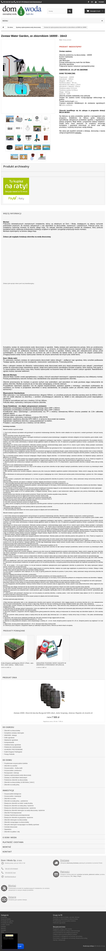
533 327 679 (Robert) (11, 868)
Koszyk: (95, 11)
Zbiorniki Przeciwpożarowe (13, 813)
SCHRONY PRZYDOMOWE (13, 749)
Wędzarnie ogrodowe (11, 740)
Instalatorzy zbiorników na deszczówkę (65, 919)
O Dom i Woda (10, 837)
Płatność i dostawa (13, 842)
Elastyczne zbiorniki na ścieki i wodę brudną (18, 803)
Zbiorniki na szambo (10, 766)
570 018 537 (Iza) (10, 872)
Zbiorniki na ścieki (10, 798)
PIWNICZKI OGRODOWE (12, 747)
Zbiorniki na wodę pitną (11, 784)
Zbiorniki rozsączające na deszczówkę (16, 822)
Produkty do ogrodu (7, 921)
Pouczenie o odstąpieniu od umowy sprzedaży (67, 936)
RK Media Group (100, 946)
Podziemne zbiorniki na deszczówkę (16, 780)
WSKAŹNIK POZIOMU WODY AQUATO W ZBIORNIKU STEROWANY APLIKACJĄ (51, 664)
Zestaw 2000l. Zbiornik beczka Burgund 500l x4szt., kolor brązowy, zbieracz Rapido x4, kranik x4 (53, 713)
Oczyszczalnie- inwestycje (12, 796)
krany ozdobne (66, 105)
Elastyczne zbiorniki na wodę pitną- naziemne (19, 805)
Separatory (7, 829)
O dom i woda (5, 924)
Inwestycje (8, 790)
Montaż (7, 847)
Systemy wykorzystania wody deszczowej (17, 775)
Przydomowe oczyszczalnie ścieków (16, 763)
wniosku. (78, 133)
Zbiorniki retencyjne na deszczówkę (15, 820)
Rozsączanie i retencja (11, 773)
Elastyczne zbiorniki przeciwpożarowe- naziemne (20, 808)
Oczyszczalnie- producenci (13, 770)
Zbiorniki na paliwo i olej (12, 831)
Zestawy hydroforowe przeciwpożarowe (17, 815)
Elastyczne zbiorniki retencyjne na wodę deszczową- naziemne (24, 810)
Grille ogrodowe (9, 737)
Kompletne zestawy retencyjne (14, 733)
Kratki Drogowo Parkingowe (13, 752)
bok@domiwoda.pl (10, 876)
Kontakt (101, 2)
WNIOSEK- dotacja (10, 735)
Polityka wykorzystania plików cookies (65, 934)
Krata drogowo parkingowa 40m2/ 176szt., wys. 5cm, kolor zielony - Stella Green (17, 664)
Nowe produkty (6, 919)
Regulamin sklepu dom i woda (62, 929)
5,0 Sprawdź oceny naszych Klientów (8, 937)
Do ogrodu (8, 727)
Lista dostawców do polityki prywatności (65, 933)
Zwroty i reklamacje (59, 940)
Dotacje (12, 897)
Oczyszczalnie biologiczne (12, 794)
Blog (2, 932)
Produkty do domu (7, 923)
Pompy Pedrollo (9, 754)
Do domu (7, 760)
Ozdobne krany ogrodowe (12, 745)
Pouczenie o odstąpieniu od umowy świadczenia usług (70, 938)
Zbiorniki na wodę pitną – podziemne (16, 801)
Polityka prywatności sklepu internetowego (66, 931)
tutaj (76, 101)
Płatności (65, 871)
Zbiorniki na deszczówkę (12, 730)
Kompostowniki (9, 742)
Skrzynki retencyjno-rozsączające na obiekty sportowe (21, 824)
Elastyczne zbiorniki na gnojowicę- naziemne (18, 817)
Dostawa (64, 860)
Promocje (4, 917)
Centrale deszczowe (10, 827)
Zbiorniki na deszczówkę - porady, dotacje (66, 917)
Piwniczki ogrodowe (59, 923)
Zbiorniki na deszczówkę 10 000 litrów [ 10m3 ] (19, 782)
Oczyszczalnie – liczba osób (13, 768)
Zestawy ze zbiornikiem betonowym (15, 777)
